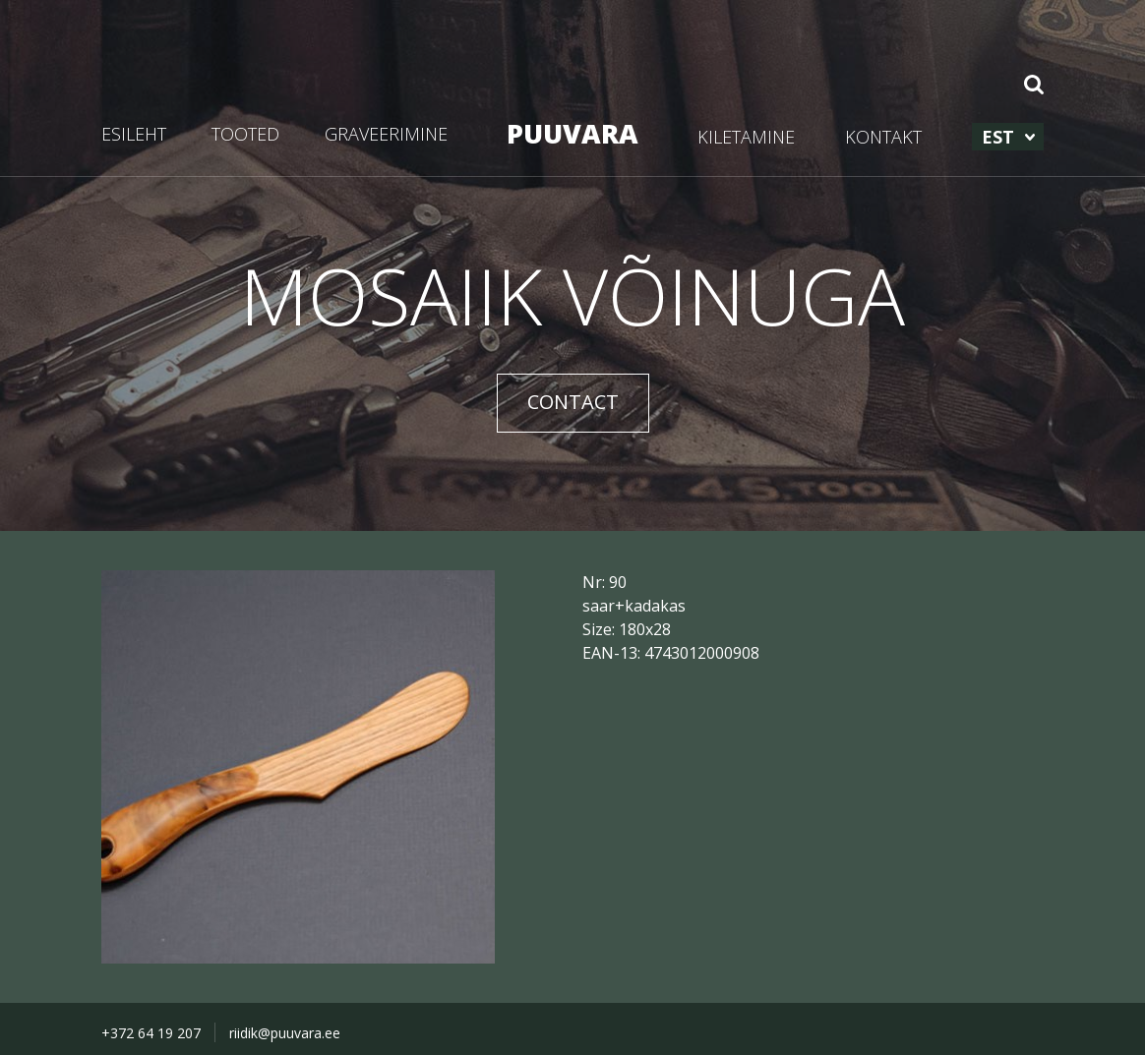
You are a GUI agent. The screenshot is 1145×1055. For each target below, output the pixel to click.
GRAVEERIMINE (386, 134)
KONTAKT (883, 136)
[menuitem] (1008, 136)
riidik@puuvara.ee (284, 1033)
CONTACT (573, 401)
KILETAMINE (746, 136)
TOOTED (245, 134)
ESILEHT (133, 134)
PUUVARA (572, 133)
